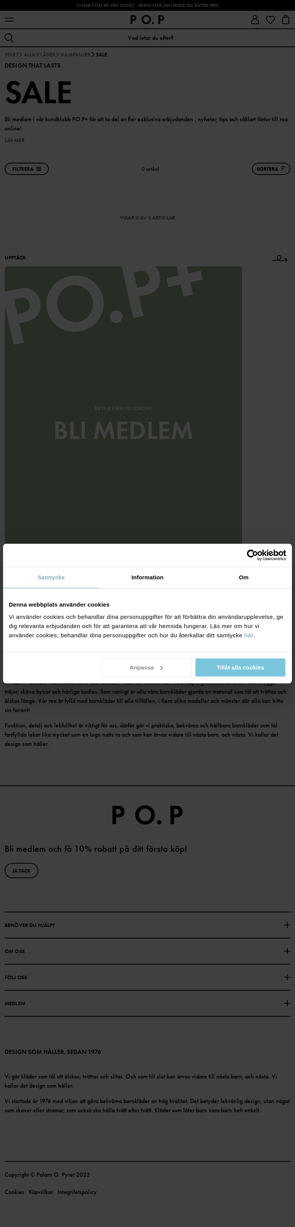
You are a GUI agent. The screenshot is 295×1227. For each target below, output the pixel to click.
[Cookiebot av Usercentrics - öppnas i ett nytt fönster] (252, 555)
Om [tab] (244, 577)
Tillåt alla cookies (240, 667)
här (249, 635)
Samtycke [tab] (51, 577)
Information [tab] (147, 577)
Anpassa (146, 667)
